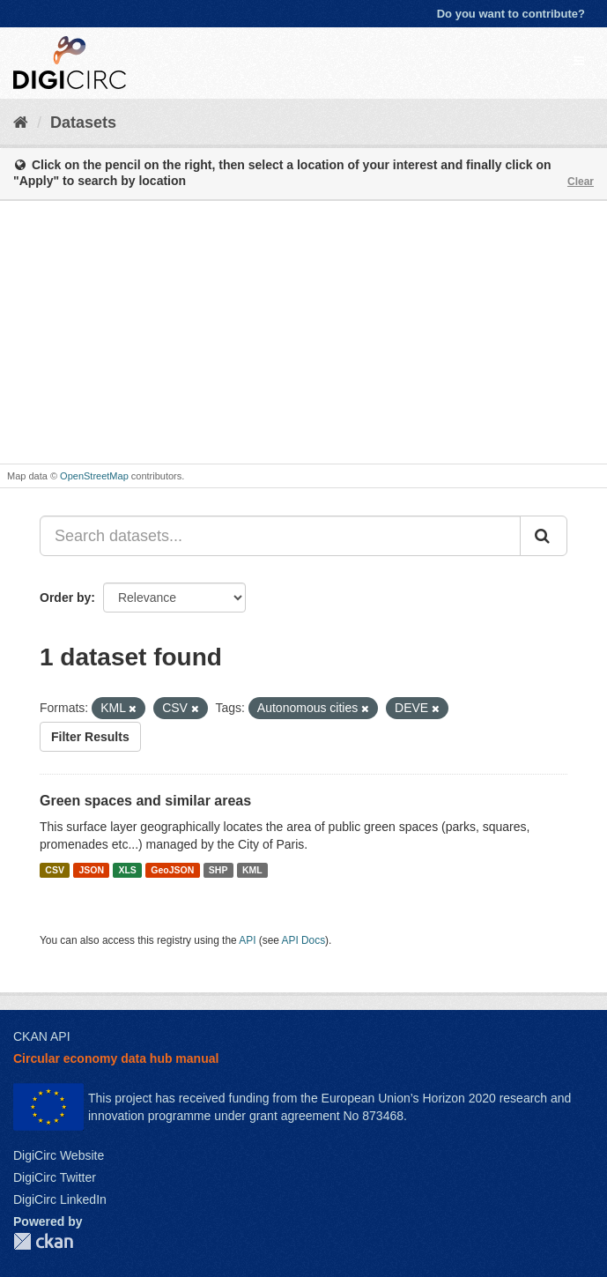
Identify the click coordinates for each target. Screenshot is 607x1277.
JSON (91, 870)
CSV (54, 870)
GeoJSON (172, 870)
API (247, 940)
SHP (218, 870)
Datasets (83, 122)
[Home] (20, 122)
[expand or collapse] (579, 60)
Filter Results (90, 737)
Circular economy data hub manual (115, 1058)
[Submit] (543, 536)
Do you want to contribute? (511, 13)
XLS (127, 870)
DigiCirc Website (58, 1155)
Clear (580, 181)
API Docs (304, 940)
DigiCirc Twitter (54, 1177)
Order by (65, 597)
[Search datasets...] (280, 536)
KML (252, 870)
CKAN (43, 1241)
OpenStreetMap (94, 476)
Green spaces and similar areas (145, 800)
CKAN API (41, 1036)
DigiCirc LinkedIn (60, 1199)
